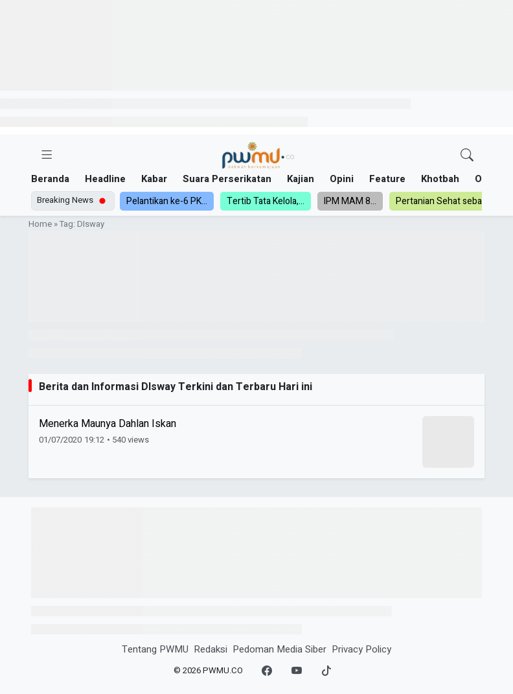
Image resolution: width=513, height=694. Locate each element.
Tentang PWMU (155, 649)
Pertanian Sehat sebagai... (447, 201)
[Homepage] (257, 156)
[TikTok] (326, 671)
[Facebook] (266, 671)
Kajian (300, 179)
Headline (105, 179)
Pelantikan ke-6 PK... (166, 201)
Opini (342, 179)
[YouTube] (296, 671)
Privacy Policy (361, 649)
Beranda (50, 179)
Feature (387, 179)
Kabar (154, 179)
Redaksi (210, 649)
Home (40, 224)
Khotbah (440, 179)
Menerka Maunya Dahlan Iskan (107, 424)
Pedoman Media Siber (279, 649)
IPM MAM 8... (350, 201)
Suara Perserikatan (227, 179)
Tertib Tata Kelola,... (265, 201)
